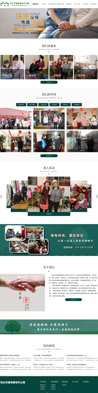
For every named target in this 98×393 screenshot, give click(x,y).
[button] (94, 24)
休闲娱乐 (65, 107)
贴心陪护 (32, 107)
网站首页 (35, 4)
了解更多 (49, 84)
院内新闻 (65, 385)
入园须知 (64, 388)
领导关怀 (21, 107)
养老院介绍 (43, 388)
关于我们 (44, 4)
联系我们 (94, 4)
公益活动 (43, 107)
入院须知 (85, 4)
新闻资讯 (69, 4)
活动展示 (54, 107)
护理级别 (42, 390)
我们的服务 (52, 4)
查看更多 (49, 159)
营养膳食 (76, 107)
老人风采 (77, 4)
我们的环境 (60, 4)
